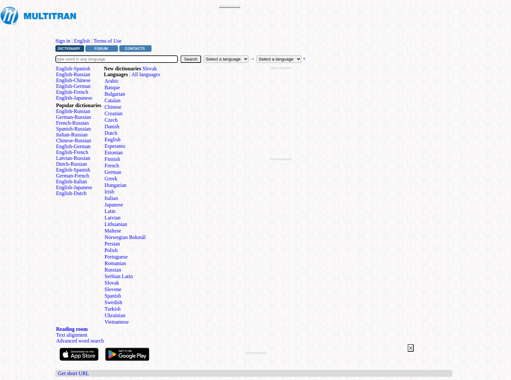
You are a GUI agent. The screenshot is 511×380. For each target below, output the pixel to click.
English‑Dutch (71, 193)
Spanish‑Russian (73, 129)
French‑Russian (72, 123)
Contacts (135, 48)
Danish (112, 126)
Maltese (113, 230)
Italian (111, 198)
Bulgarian (115, 94)
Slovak (149, 68)
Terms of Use (108, 41)
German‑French (72, 175)
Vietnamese (117, 322)
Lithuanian (116, 224)
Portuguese (116, 257)
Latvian (113, 217)
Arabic (112, 81)
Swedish (113, 302)
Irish (109, 191)
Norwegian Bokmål (125, 237)
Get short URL (73, 373)
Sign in (62, 41)
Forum (101, 48)
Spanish (113, 296)
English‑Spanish (73, 170)
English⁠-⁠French (72, 92)
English (82, 41)
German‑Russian (73, 117)
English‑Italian (71, 181)
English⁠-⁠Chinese (73, 80)
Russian (113, 270)
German (113, 172)
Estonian (114, 152)
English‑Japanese (74, 187)
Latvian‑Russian (73, 158)
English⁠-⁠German (73, 86)
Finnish (112, 159)
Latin (110, 211)
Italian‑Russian (72, 134)
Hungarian (116, 185)
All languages (145, 74)
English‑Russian (73, 111)
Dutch (111, 133)
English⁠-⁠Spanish (73, 68)
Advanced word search (80, 341)
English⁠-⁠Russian (73, 74)
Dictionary (69, 48)
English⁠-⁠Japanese (74, 98)
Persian (112, 243)
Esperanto (115, 146)
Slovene (113, 289)
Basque (112, 87)
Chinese (113, 107)
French (112, 165)
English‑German (73, 146)
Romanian (115, 263)
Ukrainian (115, 315)
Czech (111, 120)
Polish (111, 250)
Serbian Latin (119, 276)
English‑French (72, 152)
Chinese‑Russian (73, 140)
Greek (111, 178)
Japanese (114, 204)
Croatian (114, 113)
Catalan (113, 100)
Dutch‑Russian (71, 164)
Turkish (113, 309)
